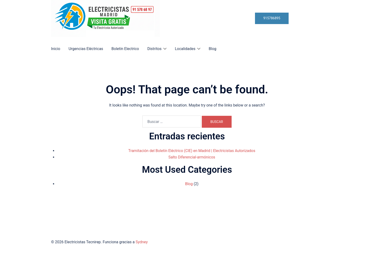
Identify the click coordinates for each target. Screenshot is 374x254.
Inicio (55, 48)
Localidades (185, 48)
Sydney (141, 242)
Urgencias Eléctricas (85, 48)
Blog (212, 48)
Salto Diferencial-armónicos (191, 157)
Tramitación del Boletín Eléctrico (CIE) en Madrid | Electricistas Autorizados (191, 150)
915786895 (271, 18)
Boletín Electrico (125, 48)
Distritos (154, 48)
